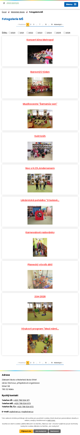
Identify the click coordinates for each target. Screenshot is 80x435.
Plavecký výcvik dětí (40, 264)
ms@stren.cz (27, 411)
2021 (22, 32)
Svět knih (40, 136)
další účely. (51, 420)
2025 (58, 32)
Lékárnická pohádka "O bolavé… (40, 200)
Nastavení (54, 431)
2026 (68, 32)
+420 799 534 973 (22, 403)
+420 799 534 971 (21, 400)
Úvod (4, 12)
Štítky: (4, 32)
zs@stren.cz (14, 411)
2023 (40, 32)
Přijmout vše (26, 431)
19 (51, 24)
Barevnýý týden (40, 71)
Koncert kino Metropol (40, 39)
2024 (49, 32)
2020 (13, 32)
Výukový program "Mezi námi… (40, 328)
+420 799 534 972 (25, 406)
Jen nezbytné (40, 431)
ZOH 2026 (40, 296)
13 (45, 24)
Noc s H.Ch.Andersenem (40, 168)
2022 (31, 32)
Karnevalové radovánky (40, 232)
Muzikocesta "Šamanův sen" (40, 103)
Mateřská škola (18, 12)
